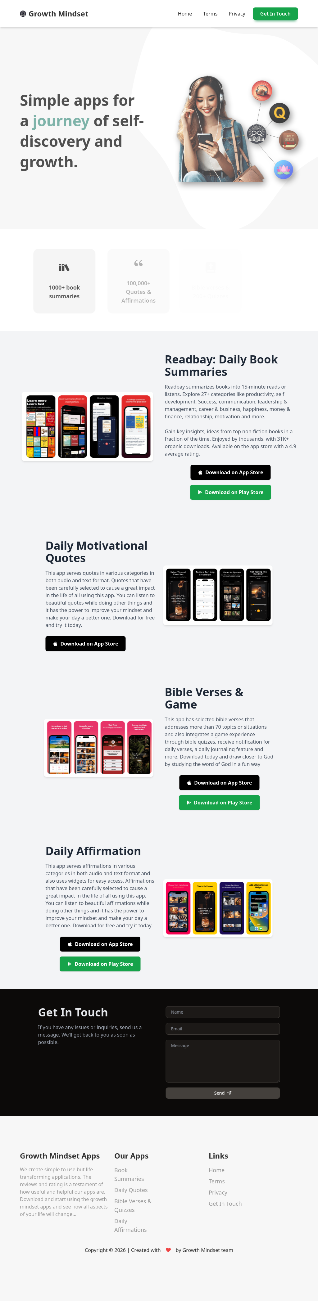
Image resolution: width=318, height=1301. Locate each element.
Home (185, 13)
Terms (210, 13)
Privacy (237, 13)
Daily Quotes (131, 1189)
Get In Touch (275, 13)
